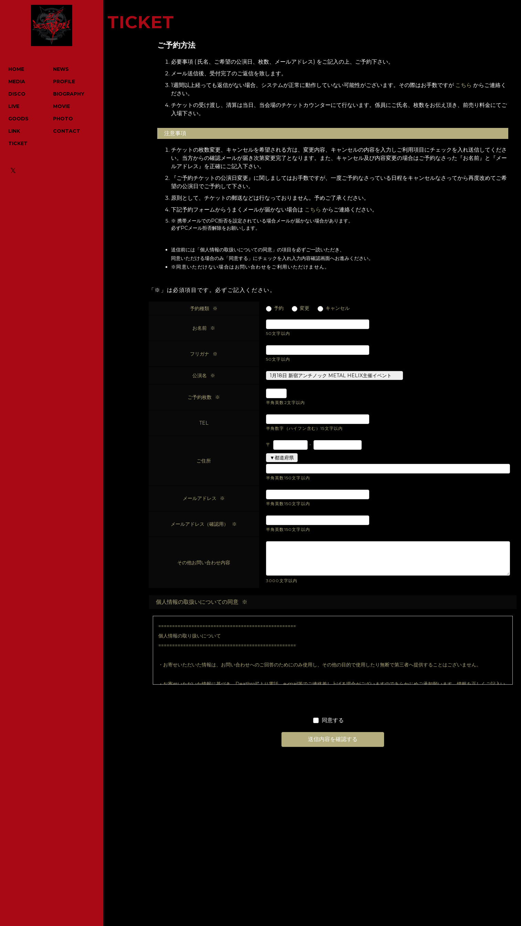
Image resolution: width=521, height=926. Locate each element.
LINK (14, 131)
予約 (279, 308)
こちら (463, 85)
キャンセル (338, 308)
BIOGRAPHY (68, 94)
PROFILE (64, 81)
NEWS (61, 69)
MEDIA (16, 81)
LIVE (13, 106)
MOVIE (61, 106)
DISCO (16, 94)
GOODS (18, 119)
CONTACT (66, 131)
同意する (333, 720)
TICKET (18, 143)
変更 (304, 308)
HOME (16, 69)
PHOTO (63, 119)
